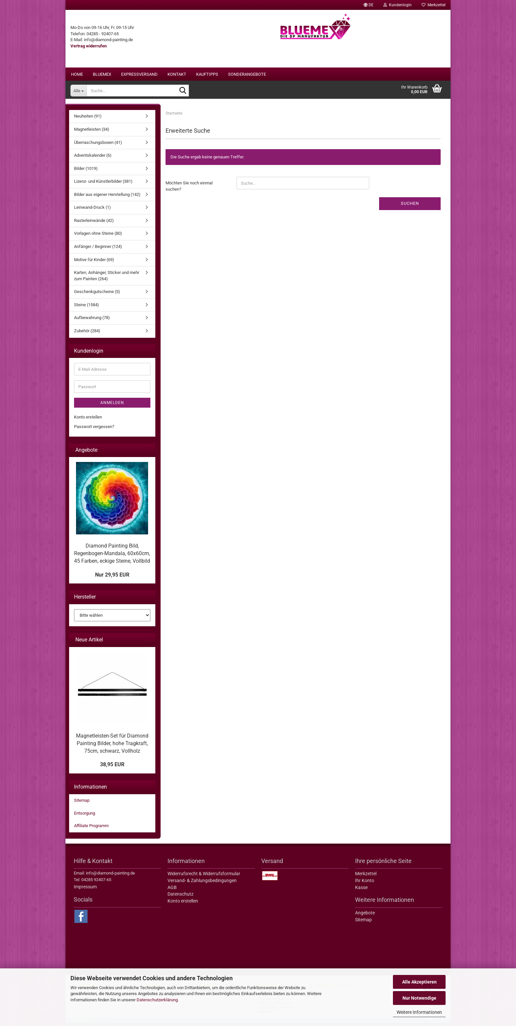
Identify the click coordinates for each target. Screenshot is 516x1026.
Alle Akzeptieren (419, 982)
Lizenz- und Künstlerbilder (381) (103, 184)
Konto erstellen (88, 420)
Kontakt (177, 74)
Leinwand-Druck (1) (92, 210)
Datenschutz (181, 897)
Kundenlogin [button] (397, 5)
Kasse (361, 890)
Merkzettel (434, 5)
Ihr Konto (364, 883)
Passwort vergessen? (94, 429)
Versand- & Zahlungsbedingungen (202, 883)
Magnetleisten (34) (91, 132)
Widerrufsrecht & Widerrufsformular (204, 876)
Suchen (410, 206)
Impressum (85, 890)
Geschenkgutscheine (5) (97, 294)
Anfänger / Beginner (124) (98, 249)
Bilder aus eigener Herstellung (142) (107, 197)
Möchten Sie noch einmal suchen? (189, 189)
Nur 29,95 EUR (112, 578)
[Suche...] (78, 90)
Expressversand (139, 74)
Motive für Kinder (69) (94, 262)
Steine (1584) (86, 307)
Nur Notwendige (419, 998)
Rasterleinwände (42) (94, 223)
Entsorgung (84, 816)
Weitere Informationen (419, 1012)
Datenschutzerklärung (157, 999)
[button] (368, 5)
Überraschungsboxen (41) (98, 145)
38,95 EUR (112, 768)
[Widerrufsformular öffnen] (88, 45)
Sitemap (82, 803)
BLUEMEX (102, 74)
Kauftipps (207, 74)
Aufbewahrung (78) (92, 320)
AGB (172, 890)
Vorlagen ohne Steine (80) (98, 236)
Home (77, 74)
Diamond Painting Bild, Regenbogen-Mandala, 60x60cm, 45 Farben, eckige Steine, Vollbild (112, 556)
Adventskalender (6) (93, 158)
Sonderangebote (247, 74)
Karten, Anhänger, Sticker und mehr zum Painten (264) (106, 278)
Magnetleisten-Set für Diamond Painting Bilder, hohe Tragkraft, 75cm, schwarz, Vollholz (112, 746)
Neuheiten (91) (88, 119)
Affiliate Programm (91, 828)
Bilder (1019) (86, 171)
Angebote (365, 916)
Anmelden (112, 406)
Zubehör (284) (87, 334)
